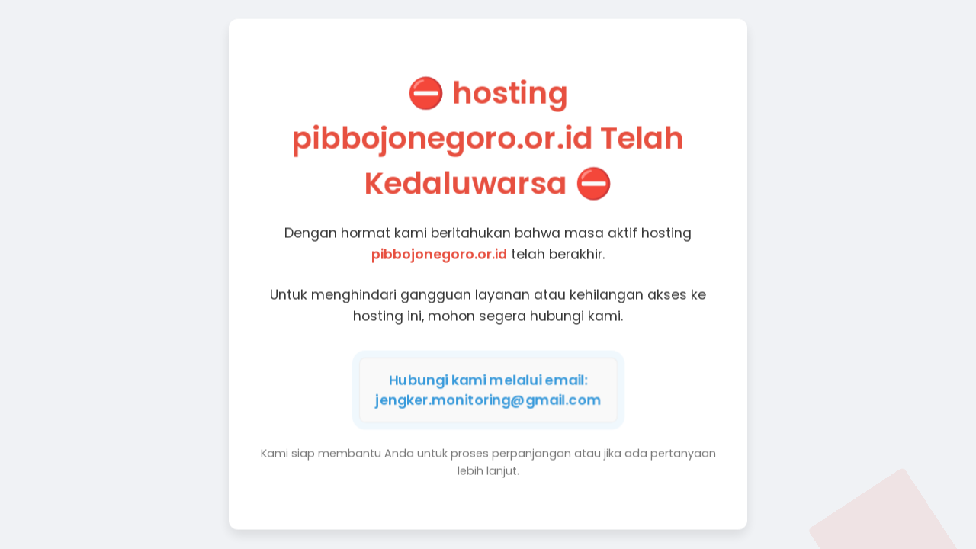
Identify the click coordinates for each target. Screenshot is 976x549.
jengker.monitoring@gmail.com (488, 399)
